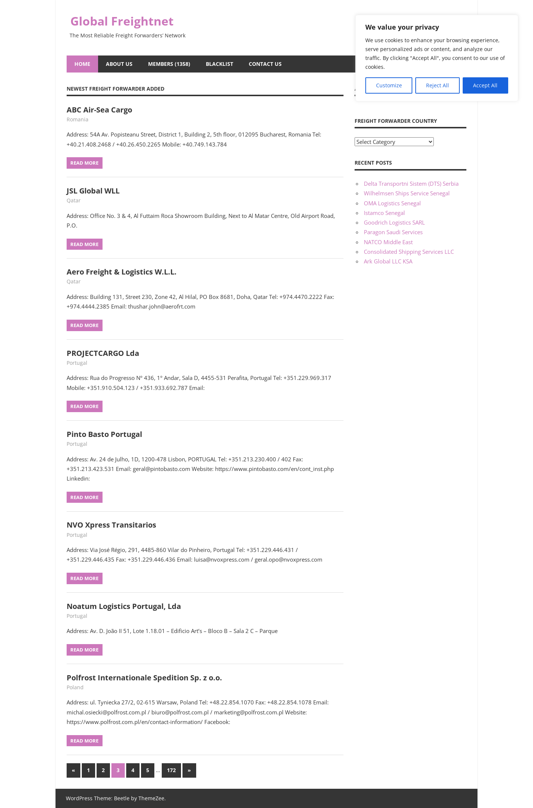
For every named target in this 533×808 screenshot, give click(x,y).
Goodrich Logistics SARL (394, 222)
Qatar (74, 200)
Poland (75, 687)
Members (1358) (169, 63)
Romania (77, 119)
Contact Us (265, 63)
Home (82, 63)
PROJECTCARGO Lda (103, 353)
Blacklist (219, 63)
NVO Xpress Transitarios (111, 525)
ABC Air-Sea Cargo (99, 110)
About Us (119, 63)
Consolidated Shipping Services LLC (409, 251)
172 (171, 770)
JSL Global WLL (93, 191)
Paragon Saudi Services (393, 232)
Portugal (77, 362)
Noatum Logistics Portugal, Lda (124, 606)
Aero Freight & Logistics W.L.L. (122, 272)
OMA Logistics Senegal (392, 203)
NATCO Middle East (388, 242)
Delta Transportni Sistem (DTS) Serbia (411, 183)
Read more (84, 162)
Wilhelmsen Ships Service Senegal (407, 193)
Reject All (437, 85)
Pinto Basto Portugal (104, 434)
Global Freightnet (122, 21)
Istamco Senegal (384, 212)
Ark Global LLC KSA (388, 261)
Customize (389, 85)
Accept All (485, 85)
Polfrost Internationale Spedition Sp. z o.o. (144, 678)
